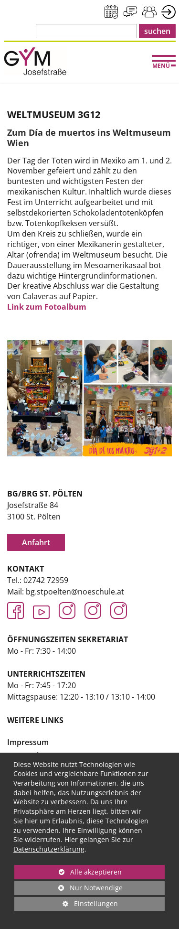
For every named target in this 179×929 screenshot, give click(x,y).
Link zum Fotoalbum (46, 307)
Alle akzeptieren (68, 871)
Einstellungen (66, 905)
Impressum (28, 742)
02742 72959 (45, 580)
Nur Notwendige (68, 889)
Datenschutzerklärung (48, 848)
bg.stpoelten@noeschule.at (75, 591)
